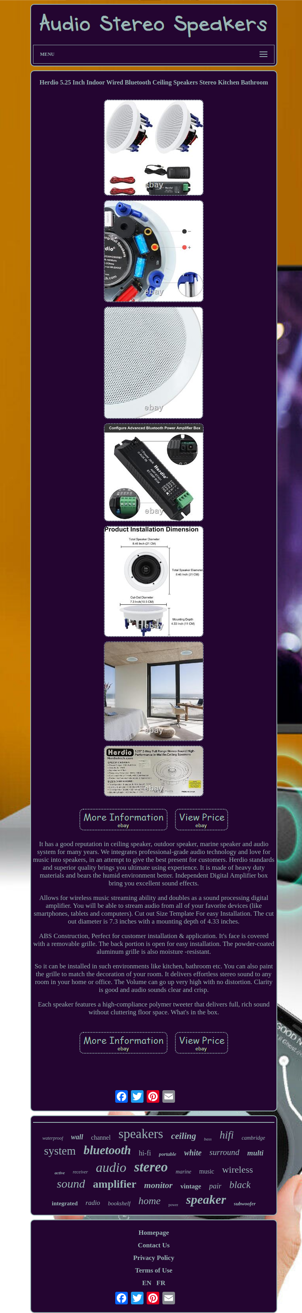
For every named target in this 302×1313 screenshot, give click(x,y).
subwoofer (245, 1203)
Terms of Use (154, 1270)
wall (77, 1137)
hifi (226, 1135)
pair (215, 1186)
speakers (140, 1134)
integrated (65, 1203)
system (60, 1150)
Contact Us (154, 1245)
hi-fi (145, 1153)
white (192, 1152)
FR (161, 1283)
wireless (237, 1169)
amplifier (114, 1184)
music (206, 1171)
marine (184, 1172)
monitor (158, 1185)
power (173, 1205)
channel (101, 1137)
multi (255, 1153)
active (60, 1172)
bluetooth (107, 1150)
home (149, 1200)
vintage (190, 1186)
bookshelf (119, 1203)
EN (146, 1283)
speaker (206, 1199)
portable (167, 1154)
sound (71, 1183)
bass (208, 1139)
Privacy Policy (153, 1258)
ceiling (183, 1136)
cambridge (253, 1138)
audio (111, 1167)
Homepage (153, 1232)
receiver (80, 1172)
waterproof (52, 1138)
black (239, 1184)
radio (93, 1202)
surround (224, 1152)
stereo (151, 1167)
